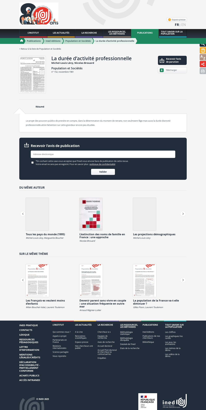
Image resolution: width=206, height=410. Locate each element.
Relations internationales (59, 347)
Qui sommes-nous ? (61, 332)
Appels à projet (59, 336)
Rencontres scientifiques (80, 337)
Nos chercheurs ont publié (84, 347)
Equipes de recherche (103, 337)
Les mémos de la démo (172, 349)
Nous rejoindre (59, 356)
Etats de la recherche (129, 348)
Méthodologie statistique (126, 333)
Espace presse (176, 19)
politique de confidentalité (102, 164)
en (183, 25)
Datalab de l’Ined (127, 344)
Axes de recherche (106, 342)
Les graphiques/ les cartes (174, 337)
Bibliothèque (148, 342)
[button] (203, 50)
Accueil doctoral (105, 346)
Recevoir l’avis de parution (173, 60)
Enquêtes (102, 358)
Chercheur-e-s (104, 332)
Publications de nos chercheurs (151, 337)
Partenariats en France (60, 341)
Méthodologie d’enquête (126, 339)
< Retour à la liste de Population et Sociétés (40, 48)
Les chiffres (170, 332)
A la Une (79, 332)
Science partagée (61, 352)
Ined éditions (148, 332)
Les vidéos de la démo (172, 355)
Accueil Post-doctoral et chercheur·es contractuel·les (107, 352)
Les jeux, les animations (170, 343)
